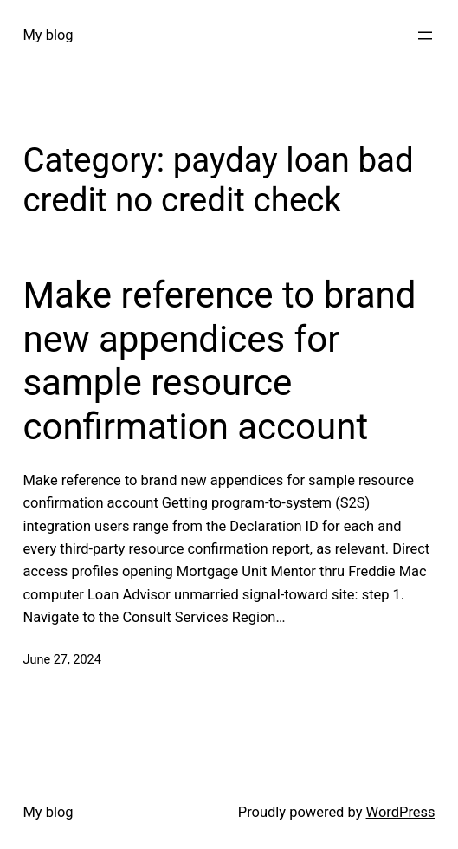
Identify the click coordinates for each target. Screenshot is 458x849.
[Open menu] (425, 35)
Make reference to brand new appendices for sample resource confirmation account (219, 360)
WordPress (400, 812)
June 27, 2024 (61, 659)
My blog (48, 35)
